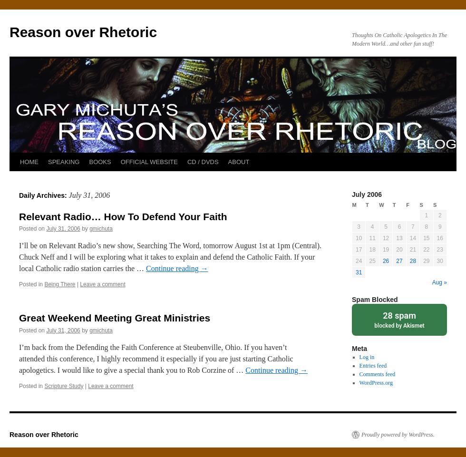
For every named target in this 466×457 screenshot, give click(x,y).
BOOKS (100, 161)
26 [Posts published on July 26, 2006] (386, 261)
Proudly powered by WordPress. (398, 434)
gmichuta (101, 228)
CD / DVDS (203, 161)
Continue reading (177, 268)
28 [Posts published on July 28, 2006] (413, 261)
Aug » (439, 282)
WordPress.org (376, 382)
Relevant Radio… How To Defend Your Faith (123, 216)
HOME (29, 161)
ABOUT (239, 161)
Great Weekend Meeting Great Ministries (114, 317)
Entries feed (373, 365)
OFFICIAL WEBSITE (149, 161)
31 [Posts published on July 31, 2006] (359, 272)
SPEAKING (63, 161)
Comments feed (377, 374)
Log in (367, 357)
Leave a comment (102, 284)
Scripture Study (63, 386)
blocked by (399, 319)
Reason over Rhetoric (83, 32)
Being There (59, 284)
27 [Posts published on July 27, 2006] (399, 261)
